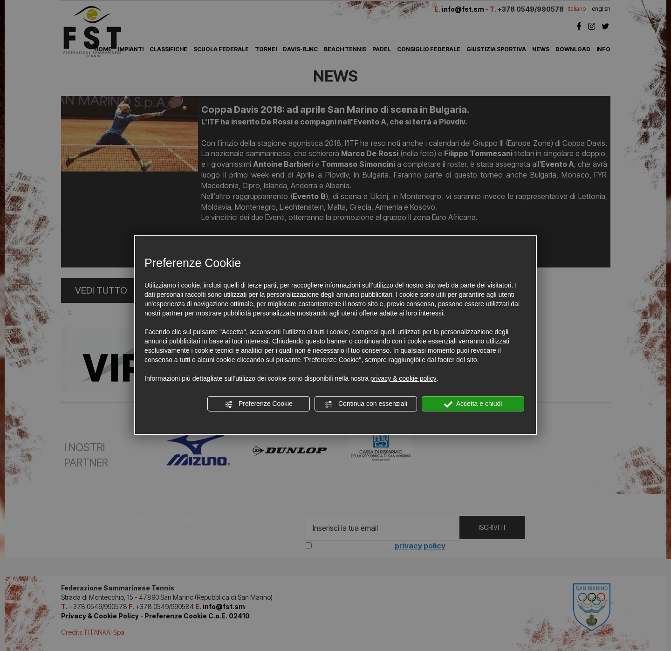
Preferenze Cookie (259, 404)
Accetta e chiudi (473, 404)
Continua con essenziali (365, 404)
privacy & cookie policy (403, 378)
